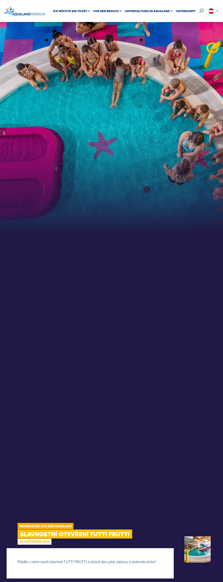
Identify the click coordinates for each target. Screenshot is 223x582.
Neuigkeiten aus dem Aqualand (46, 526)
